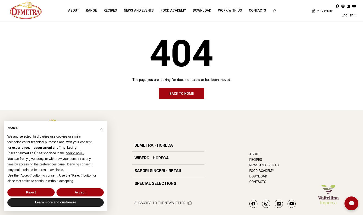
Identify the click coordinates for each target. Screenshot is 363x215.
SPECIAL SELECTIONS (155, 183)
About (73, 10)
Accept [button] (80, 192)
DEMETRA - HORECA (154, 145)
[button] (101, 128)
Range (91, 10)
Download (202, 10)
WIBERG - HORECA (152, 158)
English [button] (347, 15)
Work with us (230, 10)
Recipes (110, 10)
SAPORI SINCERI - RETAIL (158, 170)
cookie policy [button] (75, 153)
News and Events (139, 10)
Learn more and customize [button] (55, 202)
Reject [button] (31, 192)
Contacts (257, 10)
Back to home (181, 93)
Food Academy (173, 10)
